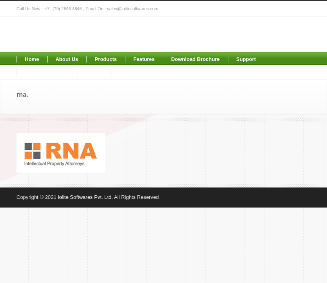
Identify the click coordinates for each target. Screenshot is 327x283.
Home (32, 59)
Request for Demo (47, 72)
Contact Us (132, 72)
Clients (93, 72)
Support (246, 59)
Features (143, 59)
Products (106, 59)
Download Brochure (195, 59)
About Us (66, 59)
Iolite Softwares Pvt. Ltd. (85, 197)
